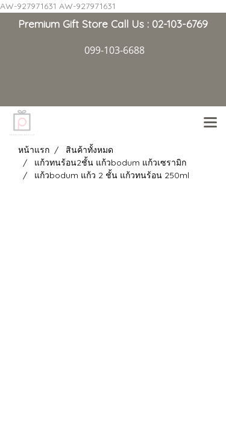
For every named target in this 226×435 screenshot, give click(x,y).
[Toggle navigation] (210, 123)
